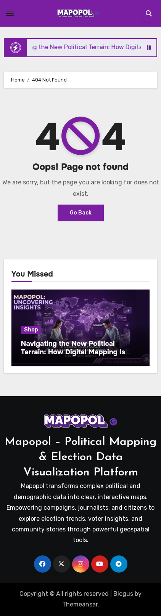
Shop (31, 329)
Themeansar (80, 604)
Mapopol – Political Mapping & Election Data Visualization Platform (80, 457)
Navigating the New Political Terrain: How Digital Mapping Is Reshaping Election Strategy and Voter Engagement (75, 356)
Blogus (123, 593)
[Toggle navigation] (10, 13)
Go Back (81, 213)
